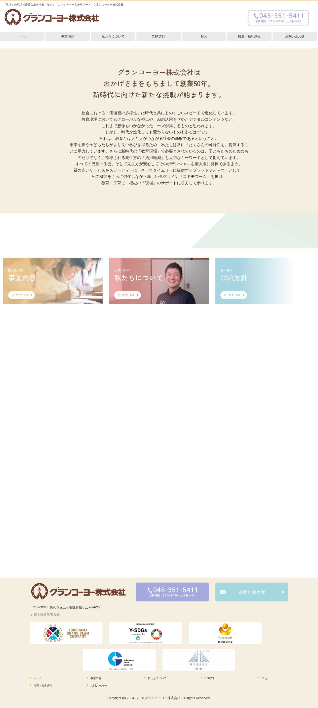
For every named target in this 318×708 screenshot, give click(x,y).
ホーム (22, 36)
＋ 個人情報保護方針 (45, 615)
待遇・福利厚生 (249, 36)
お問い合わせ (295, 36)
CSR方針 (158, 36)
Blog (204, 36)
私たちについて (113, 36)
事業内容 (67, 36)
